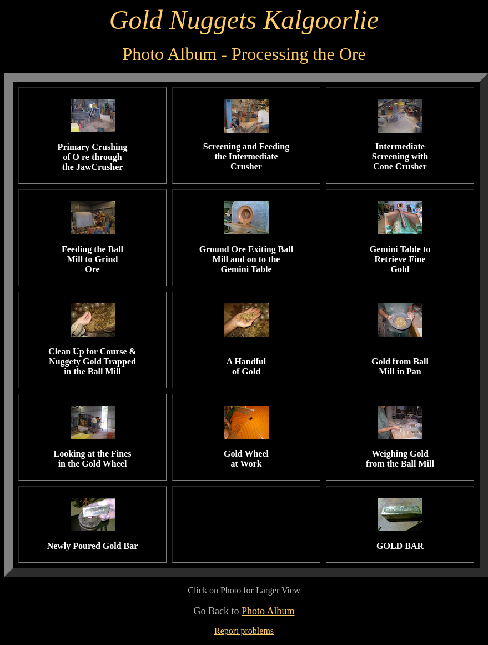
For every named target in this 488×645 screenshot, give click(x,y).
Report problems (244, 631)
